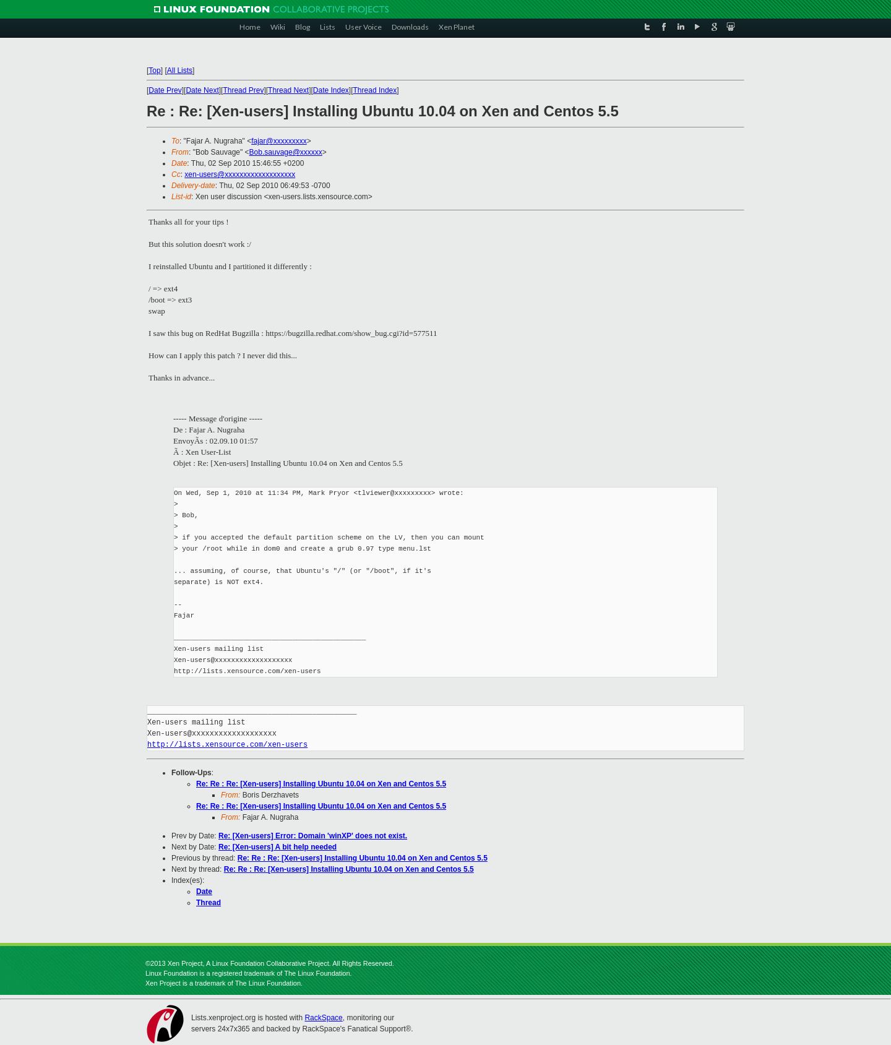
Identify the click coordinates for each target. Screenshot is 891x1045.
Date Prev (164, 90)
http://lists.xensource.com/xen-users (227, 744)
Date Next (202, 90)
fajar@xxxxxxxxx (279, 141)
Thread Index (375, 90)
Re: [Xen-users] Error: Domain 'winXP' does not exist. (312, 836)
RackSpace (323, 1017)
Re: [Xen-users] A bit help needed (277, 847)
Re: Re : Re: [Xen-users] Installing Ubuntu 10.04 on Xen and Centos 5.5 (321, 784)
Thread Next (288, 90)
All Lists (179, 70)
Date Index (331, 90)
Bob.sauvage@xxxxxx (285, 152)
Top (154, 70)
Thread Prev (243, 90)
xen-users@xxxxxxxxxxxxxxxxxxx (239, 174)
